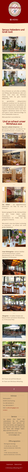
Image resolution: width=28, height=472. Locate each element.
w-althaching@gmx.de (11, 408)
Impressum (9, 464)
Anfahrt (4, 410)
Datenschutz (18, 464)
